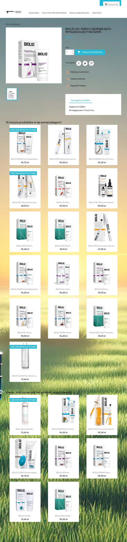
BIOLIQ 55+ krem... (25, 332)
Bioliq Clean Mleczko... (25, 429)
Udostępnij (78, 63)
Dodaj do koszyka (90, 52)
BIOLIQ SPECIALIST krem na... (102, 332)
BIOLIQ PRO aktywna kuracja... (25, 202)
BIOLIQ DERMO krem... (102, 472)
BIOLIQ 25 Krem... (63, 202)
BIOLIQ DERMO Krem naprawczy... (25, 289)
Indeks (72, 107)
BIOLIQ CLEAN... (25, 516)
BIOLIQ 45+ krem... (63, 289)
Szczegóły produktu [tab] (80, 100)
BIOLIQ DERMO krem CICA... (63, 429)
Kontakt (97, 13)
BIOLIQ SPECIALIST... (25, 246)
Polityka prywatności (54, 13)
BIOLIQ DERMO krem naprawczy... (25, 159)
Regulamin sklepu (79, 13)
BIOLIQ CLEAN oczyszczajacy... (25, 472)
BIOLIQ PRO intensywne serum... (63, 159)
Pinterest (91, 63)
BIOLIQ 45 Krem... (102, 289)
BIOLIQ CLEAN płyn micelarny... (25, 376)
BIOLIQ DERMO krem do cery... (102, 159)
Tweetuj (85, 63)
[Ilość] (68, 52)
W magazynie (75, 110)
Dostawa (34, 13)
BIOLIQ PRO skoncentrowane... (102, 202)
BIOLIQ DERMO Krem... (63, 332)
